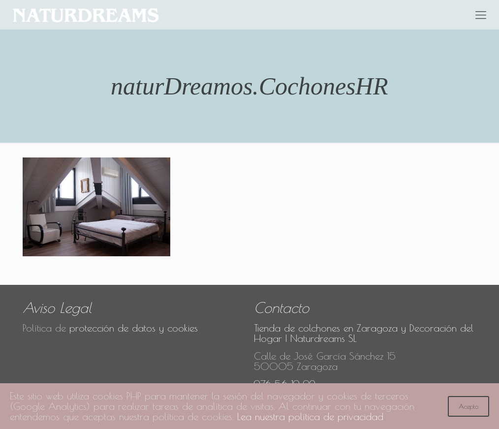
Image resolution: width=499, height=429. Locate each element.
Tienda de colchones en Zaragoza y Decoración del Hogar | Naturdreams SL (363, 333)
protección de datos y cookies (133, 328)
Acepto (468, 406)
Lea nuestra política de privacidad (310, 416)
